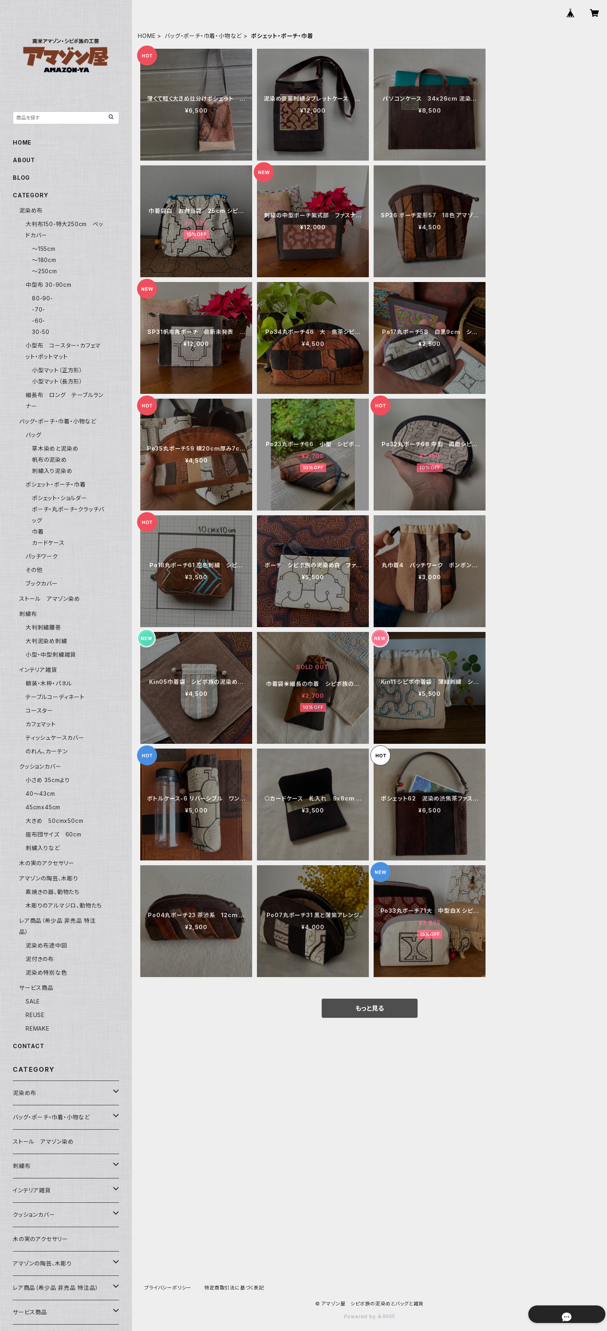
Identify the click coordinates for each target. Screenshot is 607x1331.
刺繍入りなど (43, 847)
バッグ (33, 434)
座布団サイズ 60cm (54, 834)
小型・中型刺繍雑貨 (51, 654)
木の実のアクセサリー (46, 863)
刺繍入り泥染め (52, 470)
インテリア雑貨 (38, 669)
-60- (38, 320)
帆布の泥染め (49, 459)
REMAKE (38, 1028)
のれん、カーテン (47, 751)
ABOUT (24, 160)
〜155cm (44, 248)
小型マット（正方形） (57, 370)
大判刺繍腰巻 (43, 627)
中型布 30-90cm (49, 284)
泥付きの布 (40, 959)
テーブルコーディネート (55, 696)
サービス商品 (36, 987)
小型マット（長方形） (57, 381)
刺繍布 (28, 613)
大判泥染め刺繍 (49, 641)
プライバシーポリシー (167, 1288)
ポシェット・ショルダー (59, 498)
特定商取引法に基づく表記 (234, 1288)
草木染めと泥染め (55, 448)
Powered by (369, 1316)
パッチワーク (42, 556)
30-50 (41, 331)
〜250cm (44, 271)
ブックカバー (42, 583)
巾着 (38, 531)
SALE (33, 1001)
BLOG (21, 177)
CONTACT (28, 1046)
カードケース (48, 542)
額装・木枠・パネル (49, 683)
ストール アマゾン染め (49, 598)
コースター (39, 710)
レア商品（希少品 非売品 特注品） (56, 1287)
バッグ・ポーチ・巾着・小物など (203, 35)
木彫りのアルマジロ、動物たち (64, 905)
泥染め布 (31, 210)
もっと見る (369, 1008)
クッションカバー (40, 766)
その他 (34, 569)
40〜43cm (40, 793)
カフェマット (41, 724)
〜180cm (44, 259)
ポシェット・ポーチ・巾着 (56, 484)
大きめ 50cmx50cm (57, 820)
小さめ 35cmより (48, 780)
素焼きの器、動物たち (53, 891)
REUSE (35, 1014)
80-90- (42, 298)
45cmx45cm (43, 807)
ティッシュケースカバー (55, 737)
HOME (146, 35)
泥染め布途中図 (46, 945)
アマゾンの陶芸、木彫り (48, 878)
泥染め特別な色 (46, 972)
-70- (38, 309)
